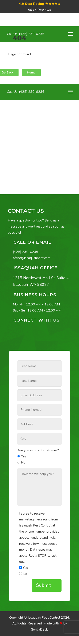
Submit (44, 585)
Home (31, 73)
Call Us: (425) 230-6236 (25, 91)
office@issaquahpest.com (31, 258)
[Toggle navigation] (71, 91)
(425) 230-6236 (25, 252)
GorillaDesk (39, 629)
